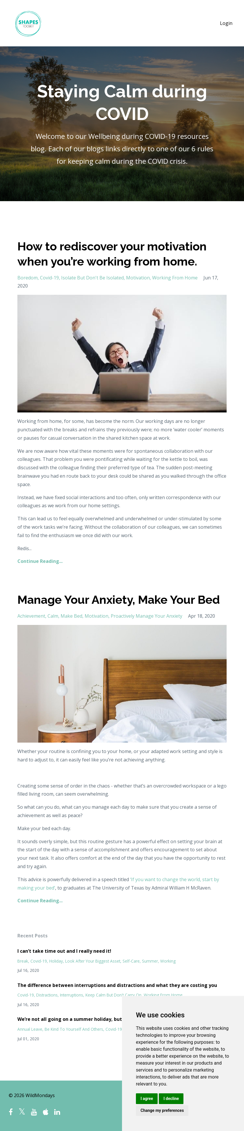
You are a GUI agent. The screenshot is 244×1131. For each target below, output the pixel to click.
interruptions (71, 995)
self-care (131, 961)
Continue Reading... (40, 561)
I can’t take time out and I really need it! (64, 951)
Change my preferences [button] (162, 1110)
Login (226, 23)
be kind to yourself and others (74, 1029)
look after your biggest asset (92, 961)
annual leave (29, 1029)
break (22, 961)
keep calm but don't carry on (113, 995)
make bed (71, 616)
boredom (27, 277)
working (168, 961)
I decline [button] (171, 1098)
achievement (31, 616)
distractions (47, 995)
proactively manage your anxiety (146, 616)
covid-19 (49, 277)
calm (53, 616)
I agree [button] (147, 1098)
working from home (175, 277)
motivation (138, 277)
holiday (56, 961)
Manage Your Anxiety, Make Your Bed (118, 599)
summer (150, 961)
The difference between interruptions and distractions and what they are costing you (117, 985)
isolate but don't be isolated (92, 277)
